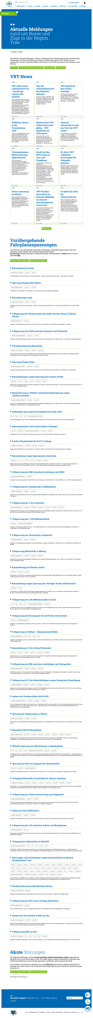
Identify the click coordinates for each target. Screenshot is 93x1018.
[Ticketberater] (88, 1008)
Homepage (14, 51)
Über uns (63, 6)
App (27, 1012)
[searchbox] (32, 2)
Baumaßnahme (49, 68)
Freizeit (38, 6)
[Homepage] (9, 4)
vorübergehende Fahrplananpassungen (31, 68)
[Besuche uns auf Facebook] (79, 1013)
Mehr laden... (46, 228)
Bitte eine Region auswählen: (19, 260)
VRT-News (14, 68)
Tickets (30, 6)
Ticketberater (42, 1012)
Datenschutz (74, 1012)
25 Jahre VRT (73, 6)
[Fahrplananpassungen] (81, 1002)
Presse (48, 1012)
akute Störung (61, 68)
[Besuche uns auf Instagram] (82, 1013)
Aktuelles (54, 6)
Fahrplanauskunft (33, 1012)
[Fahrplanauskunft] (82, 995)
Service (46, 6)
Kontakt (83, 6)
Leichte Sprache (74, 3)
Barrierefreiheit (59, 1012)
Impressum (67, 1012)
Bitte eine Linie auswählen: (38, 260)
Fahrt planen (21, 6)
